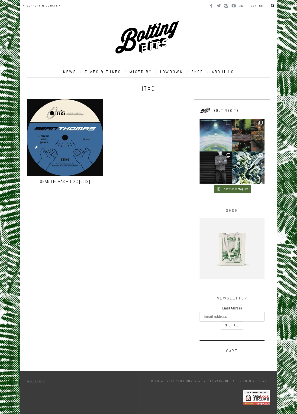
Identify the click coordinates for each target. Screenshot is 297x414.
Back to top (36, 381)
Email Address (232, 308)
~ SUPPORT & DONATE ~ (42, 5)
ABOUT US (223, 71)
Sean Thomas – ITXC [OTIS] (65, 181)
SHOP (197, 71)
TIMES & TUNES (103, 71)
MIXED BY (140, 71)
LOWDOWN (171, 71)
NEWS (69, 71)
